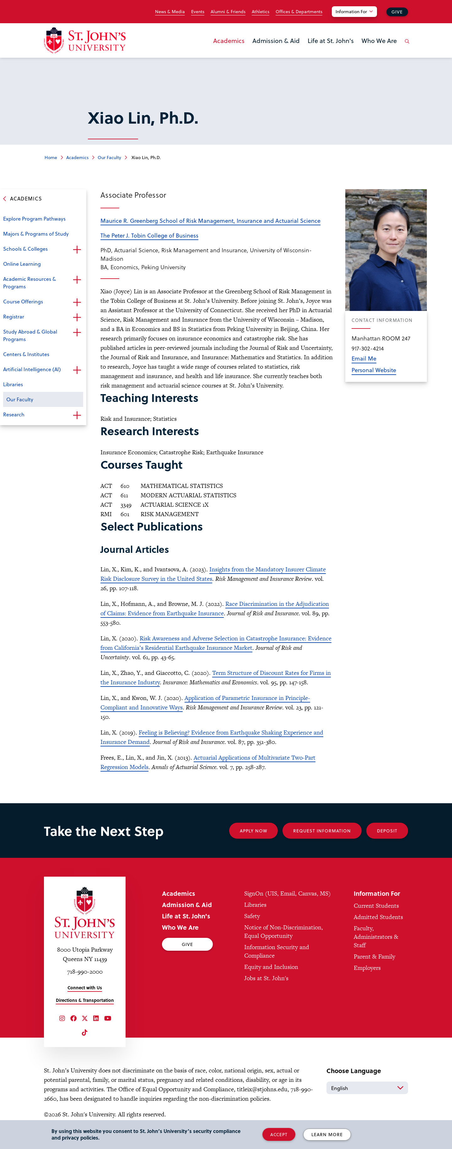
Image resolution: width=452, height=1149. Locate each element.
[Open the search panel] (405, 46)
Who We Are (379, 40)
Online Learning (22, 263)
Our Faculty (109, 157)
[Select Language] (367, 1088)
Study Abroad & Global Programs (30, 335)
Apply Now (253, 830)
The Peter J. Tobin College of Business (149, 235)
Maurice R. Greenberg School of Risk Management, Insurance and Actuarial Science (210, 220)
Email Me (364, 358)
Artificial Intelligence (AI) (32, 369)
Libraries (13, 384)
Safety (252, 916)
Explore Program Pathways (34, 218)
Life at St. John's (331, 40)
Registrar (13, 316)
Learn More (327, 1134)
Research (13, 414)
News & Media (170, 11)
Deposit (387, 830)
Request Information (322, 830)
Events (197, 11)
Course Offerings (23, 301)
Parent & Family (374, 956)
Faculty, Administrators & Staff (376, 936)
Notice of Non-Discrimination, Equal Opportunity (283, 931)
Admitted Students (378, 917)
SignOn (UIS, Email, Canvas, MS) (287, 893)
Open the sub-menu (77, 249)
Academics (229, 40)
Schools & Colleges (25, 248)
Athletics (260, 11)
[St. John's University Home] (85, 40)
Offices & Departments (299, 11)
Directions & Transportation (85, 1000)
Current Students (376, 905)
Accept (279, 1134)
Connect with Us (84, 987)
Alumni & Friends (228, 11)
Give (397, 11)
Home (51, 157)
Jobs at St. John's (266, 978)
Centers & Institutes (26, 354)
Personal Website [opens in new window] (374, 370)
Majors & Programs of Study (36, 233)
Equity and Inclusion (271, 967)
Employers (367, 968)
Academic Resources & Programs (29, 282)
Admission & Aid (276, 40)
